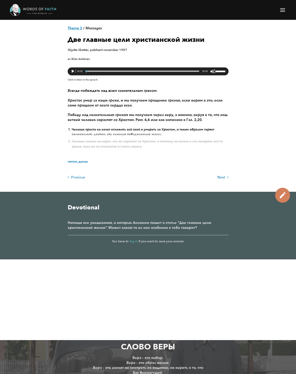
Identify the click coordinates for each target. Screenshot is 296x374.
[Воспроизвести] (73, 71)
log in (133, 241)
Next (223, 177)
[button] (283, 9)
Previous (76, 177)
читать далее (78, 161)
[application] (148, 71)
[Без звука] (212, 71)
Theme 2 (75, 28)
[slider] (142, 71)
